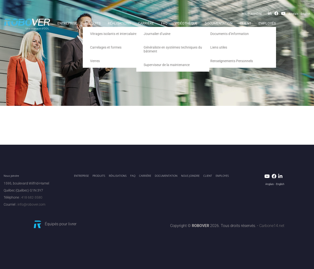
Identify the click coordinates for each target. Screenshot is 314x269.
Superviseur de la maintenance (167, 65)
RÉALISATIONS (119, 23)
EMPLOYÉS (267, 23)
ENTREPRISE (67, 23)
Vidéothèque (186, 23)
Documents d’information (229, 34)
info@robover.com (31, 204)
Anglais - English (299, 14)
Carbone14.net (271, 225)
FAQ (164, 23)
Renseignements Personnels (231, 61)
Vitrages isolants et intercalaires (114, 34)
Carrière (146, 23)
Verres (95, 61)
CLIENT (245, 23)
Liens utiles (218, 47)
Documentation (218, 23)
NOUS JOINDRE (252, 14)
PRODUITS (92, 23)
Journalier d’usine (157, 34)
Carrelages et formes (105, 47)
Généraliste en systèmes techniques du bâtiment (173, 49)
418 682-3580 (31, 197)
